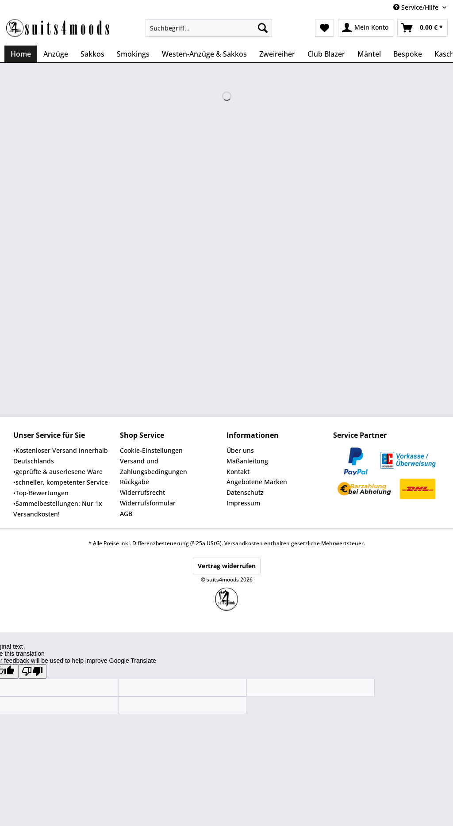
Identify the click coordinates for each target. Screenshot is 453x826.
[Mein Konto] (365, 28)
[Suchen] (262, 28)
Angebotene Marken (256, 482)
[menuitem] (209, 32)
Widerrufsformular (148, 503)
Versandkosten (243, 543)
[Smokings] (133, 54)
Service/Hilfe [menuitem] (416, 7)
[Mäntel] (369, 54)
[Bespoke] (407, 54)
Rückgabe (134, 482)
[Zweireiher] (277, 54)
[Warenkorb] (422, 28)
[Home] (20, 54)
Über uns (240, 450)
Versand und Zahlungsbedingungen (153, 466)
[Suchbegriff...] (209, 28)
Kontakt (238, 471)
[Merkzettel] (324, 28)
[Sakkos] (92, 54)
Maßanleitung (247, 461)
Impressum (243, 503)
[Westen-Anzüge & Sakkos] (204, 54)
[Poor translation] (32, 671)
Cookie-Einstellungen (151, 450)
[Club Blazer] (326, 54)
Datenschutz (245, 492)
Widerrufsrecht (142, 492)
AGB (126, 513)
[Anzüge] (55, 54)
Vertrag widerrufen (227, 566)
